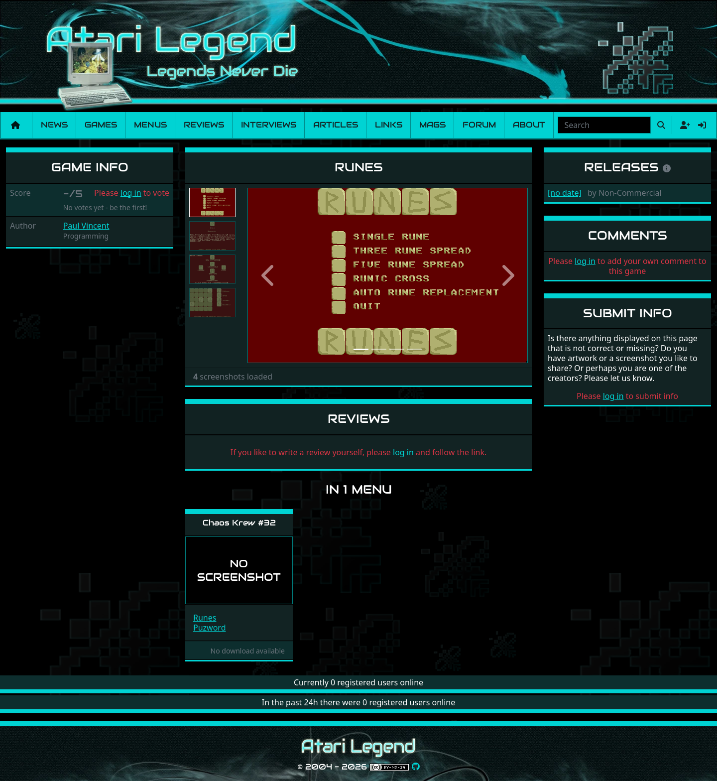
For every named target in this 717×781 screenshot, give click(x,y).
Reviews (204, 125)
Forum (479, 125)
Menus (150, 125)
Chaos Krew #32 (239, 523)
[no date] (565, 192)
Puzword (209, 627)
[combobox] (604, 125)
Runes (204, 617)
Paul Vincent (86, 225)
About (529, 125)
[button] (268, 275)
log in (130, 192)
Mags (432, 125)
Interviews (268, 125)
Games (101, 125)
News (54, 125)
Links (388, 125)
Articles (335, 125)
